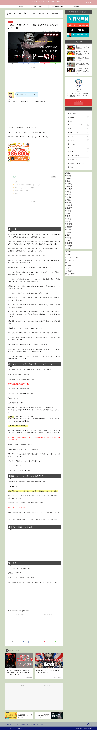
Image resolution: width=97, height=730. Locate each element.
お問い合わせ (76, 6)
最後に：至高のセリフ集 (21, 190)
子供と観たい (79, 159)
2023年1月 (68, 221)
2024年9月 (68, 189)
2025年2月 (68, 183)
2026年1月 (68, 177)
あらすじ (17, 182)
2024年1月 (68, 202)
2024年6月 (68, 194)
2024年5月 (68, 196)
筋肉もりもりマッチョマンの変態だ (24, 188)
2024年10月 (68, 188)
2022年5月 (68, 234)
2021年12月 (68, 242)
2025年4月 (68, 180)
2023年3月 (68, 218)
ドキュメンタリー (79, 155)
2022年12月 (68, 223)
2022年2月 (68, 239)
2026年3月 (68, 173)
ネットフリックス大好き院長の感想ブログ (48, 1)
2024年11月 (68, 186)
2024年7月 (68, 193)
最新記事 (21, 6)
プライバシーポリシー (11, 728)
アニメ (79, 136)
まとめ (16, 194)
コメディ (79, 148)
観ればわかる (26, 610)
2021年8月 (68, 248)
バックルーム (79, 113)
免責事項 (20, 728)
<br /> (12, 595)
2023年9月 (68, 208)
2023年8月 (68, 210)
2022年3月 (68, 237)
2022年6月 (68, 232)
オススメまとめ (79, 132)
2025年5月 (68, 178)
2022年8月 (68, 229)
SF (79, 128)
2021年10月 (68, 245)
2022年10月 (68, 226)
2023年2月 (68, 220)
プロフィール (79, 167)
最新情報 (79, 117)
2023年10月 (68, 207)
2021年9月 (68, 247)
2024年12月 (68, 185)
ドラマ (79, 151)
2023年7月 (68, 212)
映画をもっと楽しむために (79, 163)
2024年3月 (68, 199)
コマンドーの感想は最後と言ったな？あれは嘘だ (28, 185)
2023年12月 (68, 204)
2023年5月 (68, 215)
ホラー (79, 121)
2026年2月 (68, 175)
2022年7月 (68, 231)
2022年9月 (68, 227)
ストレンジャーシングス (79, 125)
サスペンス (79, 144)
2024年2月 (68, 200)
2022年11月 (68, 224)
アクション (10, 22)
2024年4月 (68, 197)
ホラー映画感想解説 (57, 6)
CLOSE (53, 176)
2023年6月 (68, 213)
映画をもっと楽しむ (39, 6)
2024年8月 (68, 191)
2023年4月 (68, 216)
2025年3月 (68, 181)
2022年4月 (68, 235)
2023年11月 (68, 205)
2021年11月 (68, 243)
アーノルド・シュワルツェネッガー (15, 610)
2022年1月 (68, 240)
